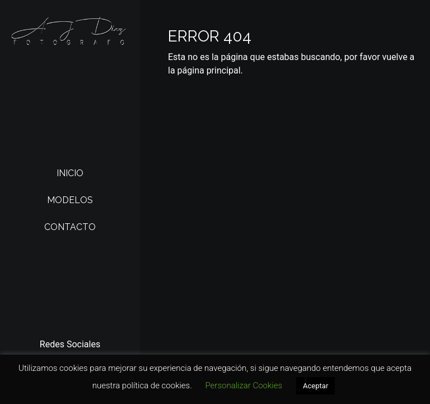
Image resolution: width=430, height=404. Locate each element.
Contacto (70, 227)
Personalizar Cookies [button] (243, 385)
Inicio (70, 173)
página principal (209, 70)
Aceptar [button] (315, 386)
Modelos (70, 200)
